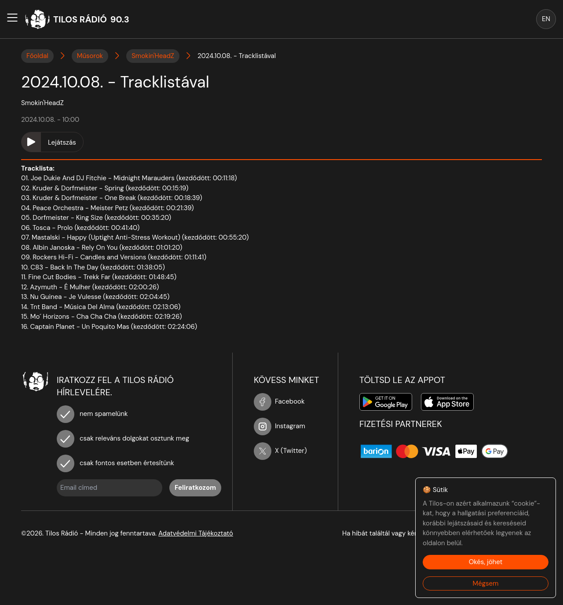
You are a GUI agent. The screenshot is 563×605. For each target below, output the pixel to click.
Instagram (279, 426)
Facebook (279, 401)
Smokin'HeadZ (153, 55)
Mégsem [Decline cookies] (486, 583)
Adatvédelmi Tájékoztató (195, 533)
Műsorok (90, 55)
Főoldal (37, 55)
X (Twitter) (280, 450)
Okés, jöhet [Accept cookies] (486, 562)
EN (546, 19)
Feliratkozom (195, 487)
